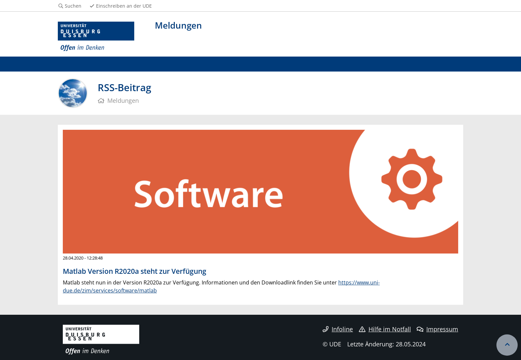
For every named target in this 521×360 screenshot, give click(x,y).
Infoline (338, 329)
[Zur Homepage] (96, 37)
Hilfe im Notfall (385, 329)
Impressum (437, 329)
